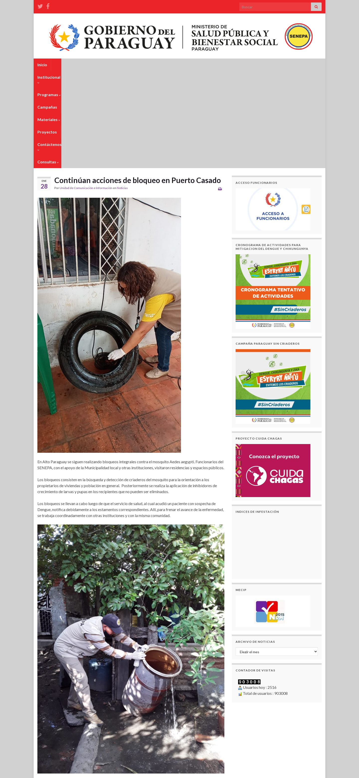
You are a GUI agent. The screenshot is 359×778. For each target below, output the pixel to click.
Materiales (158, 64)
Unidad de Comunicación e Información (86, 91)
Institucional (68, 64)
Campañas (129, 64)
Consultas (250, 64)
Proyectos (187, 64)
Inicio (42, 64)
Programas (100, 64)
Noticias (122, 91)
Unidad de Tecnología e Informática (87, 772)
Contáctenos (218, 64)
